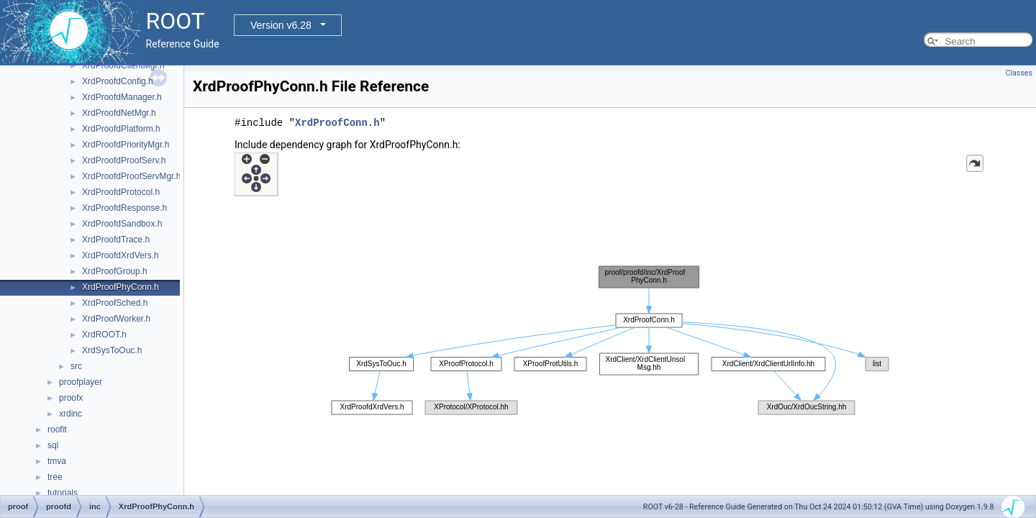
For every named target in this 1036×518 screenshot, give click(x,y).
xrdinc (70, 414)
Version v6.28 (281, 25)
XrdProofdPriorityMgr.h (125, 145)
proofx (71, 398)
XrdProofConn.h (337, 123)
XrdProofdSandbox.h (122, 224)
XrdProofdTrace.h (116, 240)
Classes (1019, 73)
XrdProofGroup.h (114, 271)
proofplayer (80, 382)
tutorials (62, 493)
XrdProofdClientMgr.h (123, 65)
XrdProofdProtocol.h (121, 192)
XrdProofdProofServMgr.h (131, 176)
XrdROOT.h (104, 335)
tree (55, 477)
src (76, 366)
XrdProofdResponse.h (124, 208)
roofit (57, 429)
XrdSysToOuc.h (112, 350)
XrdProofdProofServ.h (124, 160)
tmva (56, 461)
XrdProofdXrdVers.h (120, 255)
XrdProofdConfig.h (117, 81)
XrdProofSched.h (114, 303)
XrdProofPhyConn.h (120, 287)
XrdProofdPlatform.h (121, 129)
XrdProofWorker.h (116, 319)
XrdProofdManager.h (122, 97)
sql (52, 445)
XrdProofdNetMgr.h (119, 113)
